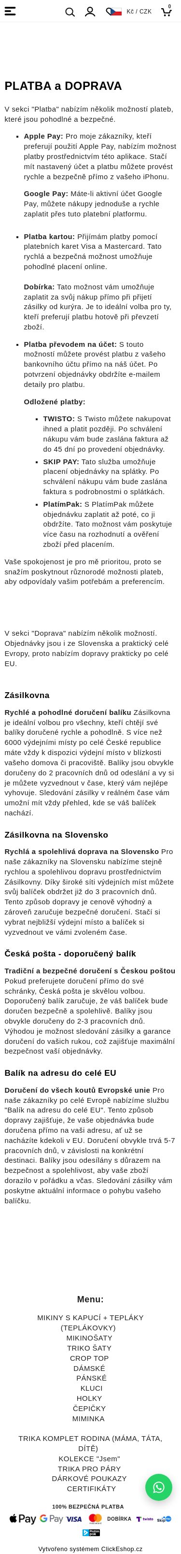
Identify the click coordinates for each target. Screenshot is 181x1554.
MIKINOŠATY (89, 1338)
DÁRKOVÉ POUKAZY (89, 1479)
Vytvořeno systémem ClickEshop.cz (90, 1549)
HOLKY (89, 1398)
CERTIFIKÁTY (91, 1489)
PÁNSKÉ (91, 1378)
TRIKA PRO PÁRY (89, 1469)
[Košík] (169, 12)
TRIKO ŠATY (89, 1348)
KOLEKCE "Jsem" (89, 1459)
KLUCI (92, 1388)
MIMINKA (88, 1419)
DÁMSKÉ (89, 1368)
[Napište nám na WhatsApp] (158, 1487)
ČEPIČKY (89, 1408)
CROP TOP (89, 1358)
